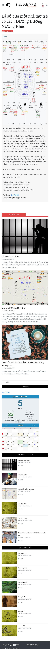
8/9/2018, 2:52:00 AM (24, 537)
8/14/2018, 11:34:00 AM (25, 520)
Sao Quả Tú (21, 611)
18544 (20, 494)
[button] (46, 5)
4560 (20, 631)
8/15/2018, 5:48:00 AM (24, 628)
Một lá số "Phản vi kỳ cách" (13, 308)
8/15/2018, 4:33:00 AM (24, 506)
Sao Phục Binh (22, 503)
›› (34, 425)
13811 (20, 509)
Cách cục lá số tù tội (10, 256)
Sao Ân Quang (22, 568)
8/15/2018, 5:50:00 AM (24, 613)
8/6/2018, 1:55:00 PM (8, 311)
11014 (20, 540)
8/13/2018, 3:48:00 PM (24, 477)
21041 (20, 480)
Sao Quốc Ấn (22, 597)
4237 (20, 616)
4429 (20, 602)
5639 (20, 573)
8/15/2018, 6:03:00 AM (24, 555)
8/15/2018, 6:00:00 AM (24, 570)
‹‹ (6, 425)
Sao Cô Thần (21, 626)
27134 (20, 465)
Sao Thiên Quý (22, 553)
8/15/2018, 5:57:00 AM (24, 584)
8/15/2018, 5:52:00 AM (24, 599)
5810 (20, 558)
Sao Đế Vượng (22, 518)
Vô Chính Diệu (22, 474)
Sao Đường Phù (22, 582)
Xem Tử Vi (15, 195)
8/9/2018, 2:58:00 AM (8, 259)
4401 (20, 587)
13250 (20, 523)
